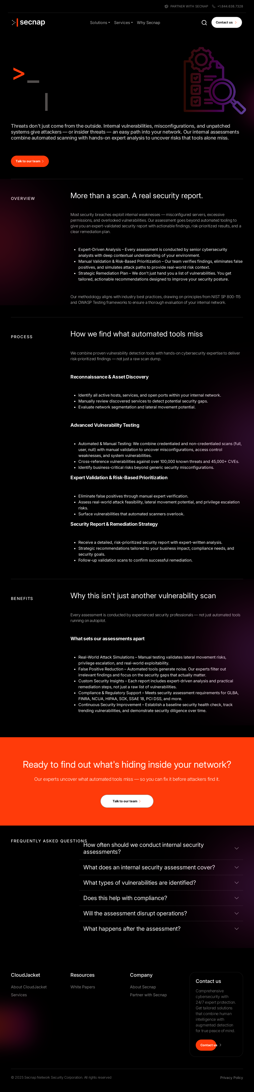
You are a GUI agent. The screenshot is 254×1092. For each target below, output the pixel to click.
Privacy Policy (231, 1077)
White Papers (82, 986)
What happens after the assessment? (132, 928)
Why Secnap (148, 22)
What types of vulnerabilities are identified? (139, 882)
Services (122, 22)
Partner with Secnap (148, 994)
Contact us (226, 22)
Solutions (98, 22)
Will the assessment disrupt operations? (135, 913)
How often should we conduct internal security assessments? (143, 848)
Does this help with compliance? (125, 898)
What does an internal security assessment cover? (149, 867)
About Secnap (143, 986)
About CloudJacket (29, 986)
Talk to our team (30, 161)
